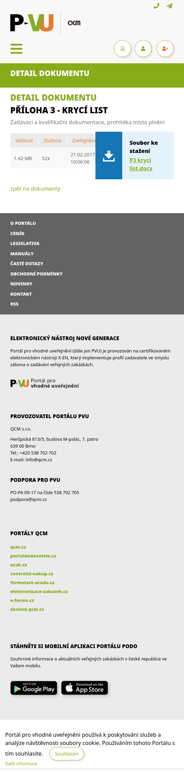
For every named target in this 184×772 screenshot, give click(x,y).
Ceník (17, 233)
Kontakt (21, 294)
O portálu (23, 223)
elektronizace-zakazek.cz (39, 591)
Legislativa (24, 243)
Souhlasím (66, 753)
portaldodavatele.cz (33, 556)
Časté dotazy (26, 263)
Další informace (21, 763)
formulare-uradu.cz (32, 582)
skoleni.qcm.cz (27, 609)
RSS (14, 304)
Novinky (21, 284)
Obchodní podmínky (36, 274)
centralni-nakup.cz (31, 573)
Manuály (22, 253)
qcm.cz (18, 547)
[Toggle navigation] (16, 48)
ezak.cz (18, 565)
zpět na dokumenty (35, 188)
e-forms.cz (22, 600)
